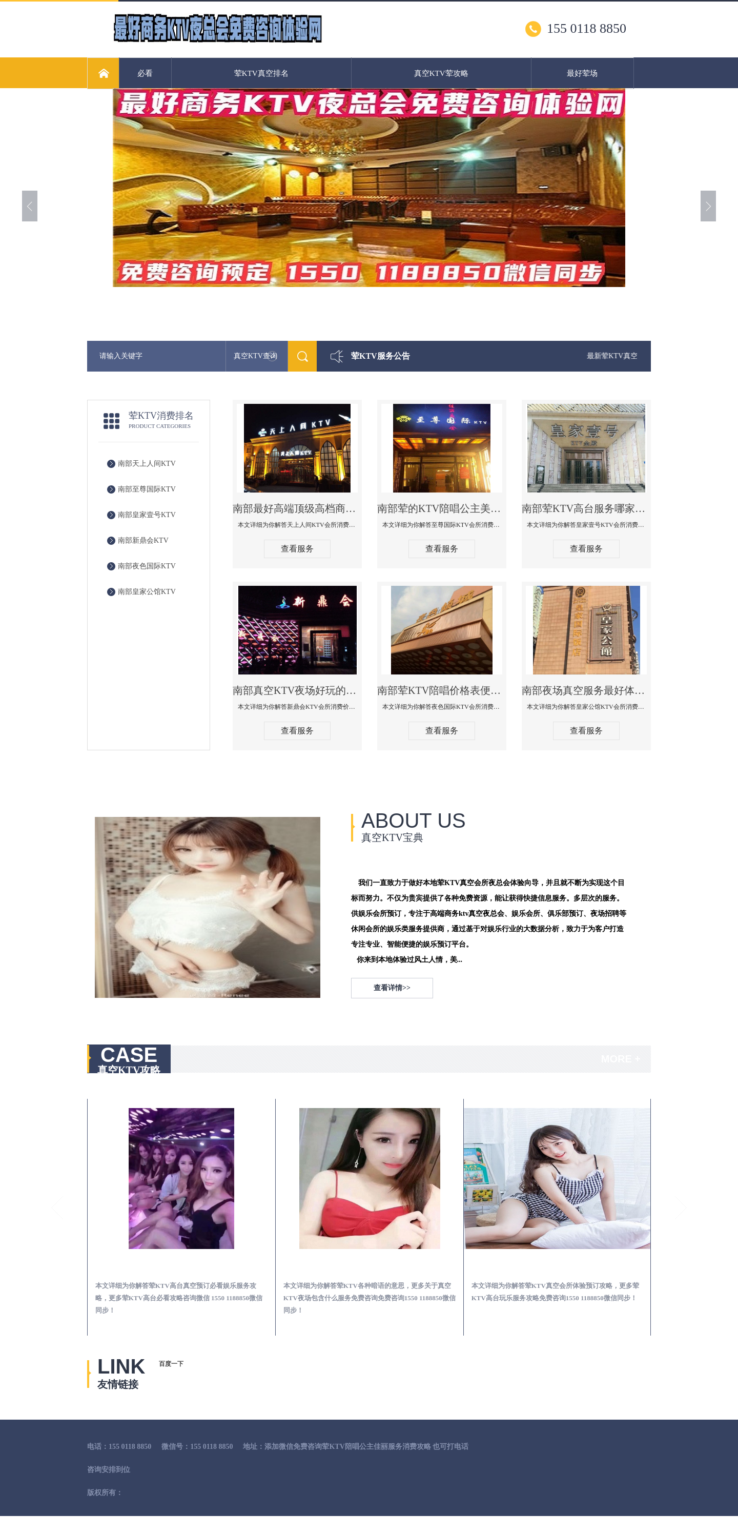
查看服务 (297, 548)
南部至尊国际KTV (147, 489)
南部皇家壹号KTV (147, 515)
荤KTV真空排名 (261, 73)
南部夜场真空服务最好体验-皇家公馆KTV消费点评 (586, 690)
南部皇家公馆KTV (147, 592)
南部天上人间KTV (147, 463)
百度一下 (171, 1363)
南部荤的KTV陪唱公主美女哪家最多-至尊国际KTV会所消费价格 (441, 508)
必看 (145, 73)
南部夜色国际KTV (147, 566)
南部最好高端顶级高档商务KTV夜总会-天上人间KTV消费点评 (297, 508)
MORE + (621, 1058)
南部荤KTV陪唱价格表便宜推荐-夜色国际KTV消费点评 (441, 690)
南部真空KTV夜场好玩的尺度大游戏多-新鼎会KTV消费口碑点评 (297, 690)
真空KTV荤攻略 (441, 73)
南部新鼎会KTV (143, 540)
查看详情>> (392, 988)
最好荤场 (582, 73)
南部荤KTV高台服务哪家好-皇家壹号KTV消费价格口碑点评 (586, 508)
